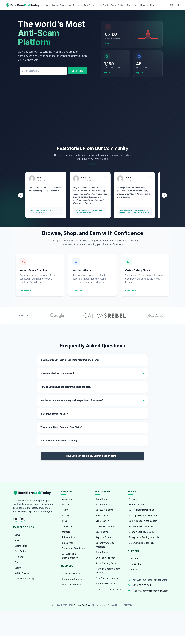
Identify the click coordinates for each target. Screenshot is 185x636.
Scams (63, 5)
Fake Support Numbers (107, 578)
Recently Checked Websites (105, 545)
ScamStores (20, 546)
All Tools (133, 499)
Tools (129, 5)
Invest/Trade (103, 5)
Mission (66, 504)
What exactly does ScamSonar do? (58, 373)
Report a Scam (103, 537)
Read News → (132, 290)
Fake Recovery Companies (109, 589)
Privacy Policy (69, 537)
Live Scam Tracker (105, 558)
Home (47, 5)
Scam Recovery (104, 504)
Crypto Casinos (118, 5)
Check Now (77, 71)
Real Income (102, 532)
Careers (66, 532)
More (152, 5)
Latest (55, 5)
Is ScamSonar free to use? (54, 413)
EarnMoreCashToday (82, 605)
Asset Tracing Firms (106, 563)
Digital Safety (103, 521)
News (17, 535)
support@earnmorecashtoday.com (150, 591)
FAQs (64, 521)
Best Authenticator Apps (141, 510)
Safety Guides (21, 573)
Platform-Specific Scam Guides (108, 571)
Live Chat (134, 558)
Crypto (17, 562)
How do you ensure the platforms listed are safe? (65, 386)
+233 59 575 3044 (142, 585)
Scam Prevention (104, 552)
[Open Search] (178, 5)
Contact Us (68, 515)
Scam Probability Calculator (143, 532)
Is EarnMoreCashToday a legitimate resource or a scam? (69, 360)
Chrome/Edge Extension (141, 543)
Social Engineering (24, 578)
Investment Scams (105, 526)
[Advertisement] (92, 112)
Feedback (134, 569)
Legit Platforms (75, 5)
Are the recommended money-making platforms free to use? (71, 400)
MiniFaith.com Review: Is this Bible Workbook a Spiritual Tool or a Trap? (134, 211)
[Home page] (23, 5)
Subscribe (67, 526)
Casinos (18, 567)
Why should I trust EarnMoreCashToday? (61, 427)
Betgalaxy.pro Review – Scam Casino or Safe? (43, 211)
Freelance (19, 557)
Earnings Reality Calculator (143, 521)
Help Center (135, 564)
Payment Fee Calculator (141, 526)
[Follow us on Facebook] (15, 519)
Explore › (140, 72)
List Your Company (72, 584)
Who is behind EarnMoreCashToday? (59, 440)
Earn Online (89, 5)
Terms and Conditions (73, 548)
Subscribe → (78, 290)
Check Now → (26, 290)
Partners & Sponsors (72, 579)
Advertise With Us (71, 573)
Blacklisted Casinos (105, 583)
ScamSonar (102, 499)
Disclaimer (67, 543)
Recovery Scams (104, 510)
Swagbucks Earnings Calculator (145, 537)
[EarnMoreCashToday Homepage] (33, 493)
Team (65, 510)
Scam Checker (136, 504)
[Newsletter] (171, 5)
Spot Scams (102, 515)
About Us (144, 5)
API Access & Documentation (70, 556)
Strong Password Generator (143, 515)
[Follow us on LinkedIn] (22, 519)
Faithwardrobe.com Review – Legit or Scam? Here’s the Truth (89, 211)
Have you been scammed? (92, 455)
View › (108, 43)
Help (136, 5)
